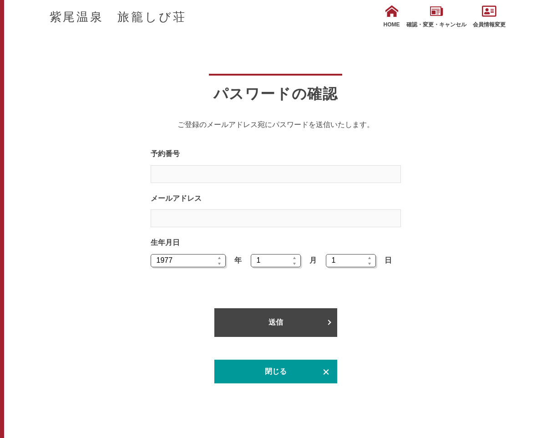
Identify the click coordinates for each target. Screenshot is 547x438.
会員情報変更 (489, 16)
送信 (275, 322)
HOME (392, 16)
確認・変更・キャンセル (436, 16)
